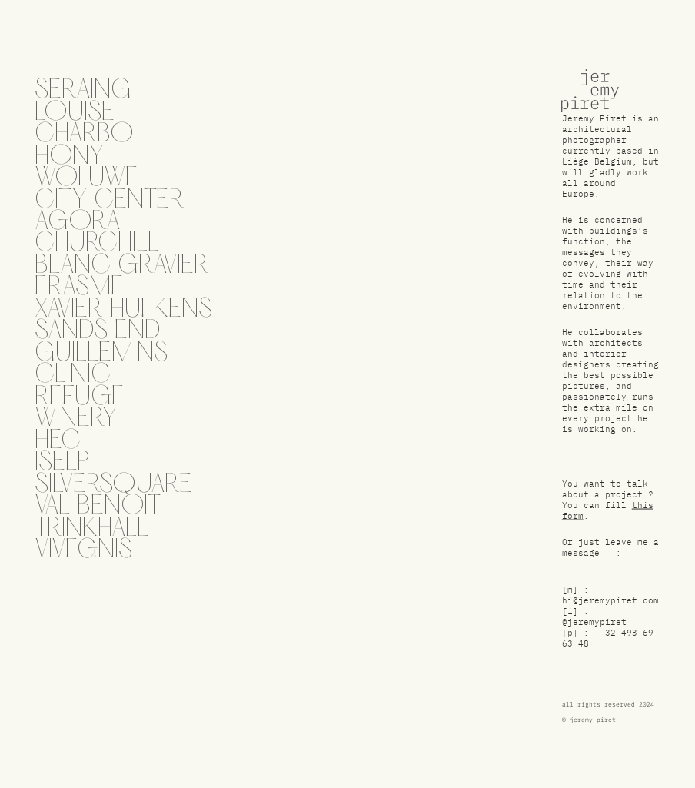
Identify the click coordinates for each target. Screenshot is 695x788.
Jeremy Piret (594, 120)
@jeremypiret (594, 624)
